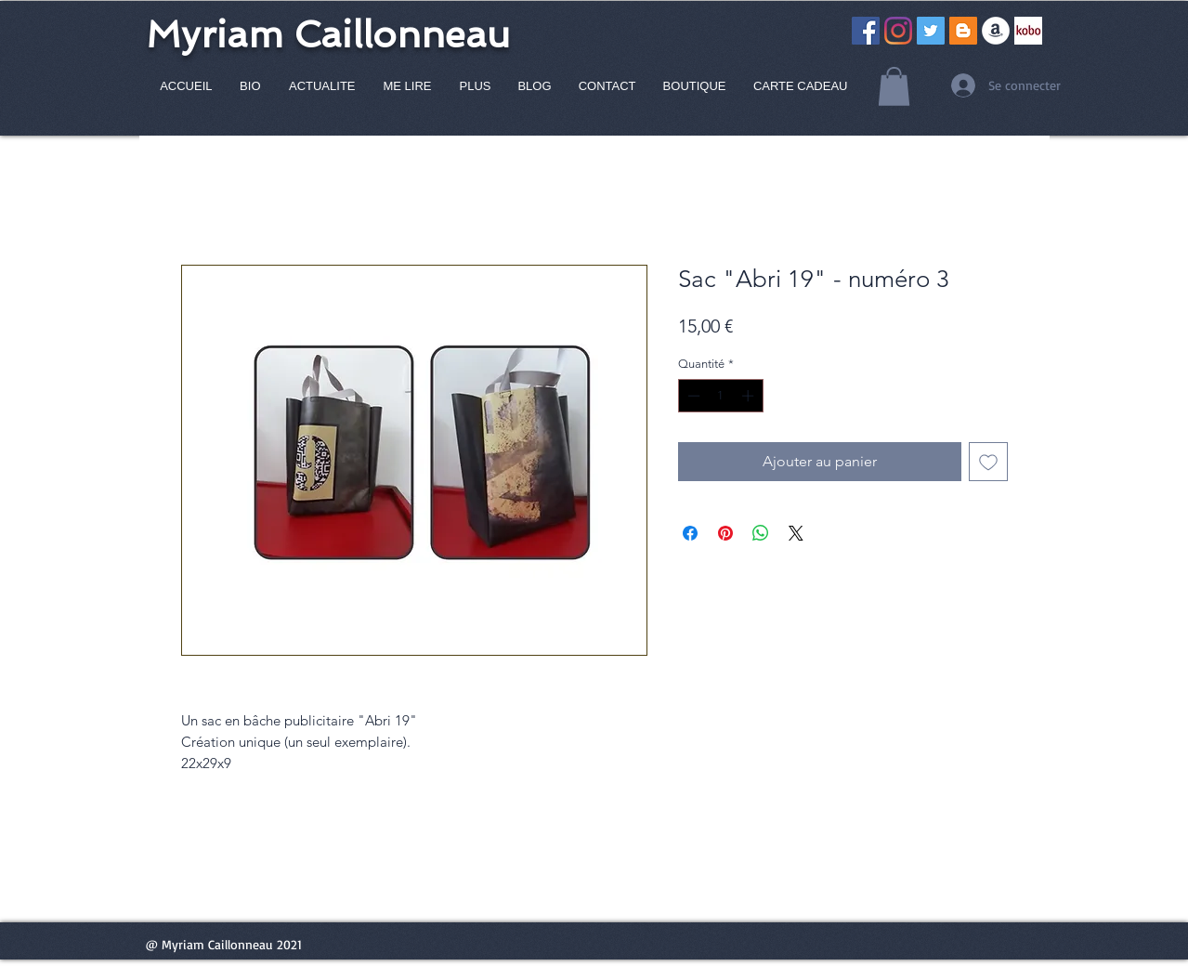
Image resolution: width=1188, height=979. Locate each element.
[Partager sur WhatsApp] (761, 533)
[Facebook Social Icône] (866, 31)
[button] (894, 86)
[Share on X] (796, 533)
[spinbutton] (720, 395)
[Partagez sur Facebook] (690, 533)
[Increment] (749, 395)
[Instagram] (898, 31)
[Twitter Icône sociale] (931, 31)
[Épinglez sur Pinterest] (725, 533)
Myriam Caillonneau (328, 34)
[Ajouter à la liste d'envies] (988, 461)
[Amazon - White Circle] (996, 31)
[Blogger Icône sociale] (963, 31)
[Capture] (1028, 31)
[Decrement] (692, 395)
